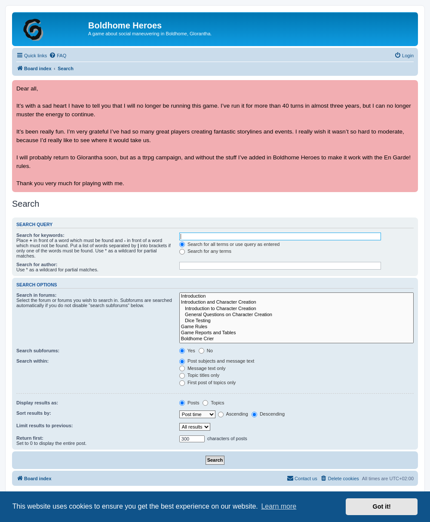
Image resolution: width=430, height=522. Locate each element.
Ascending (233, 413)
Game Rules (296, 327)
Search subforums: (37, 350)
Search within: (32, 361)
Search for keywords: (40, 235)
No (206, 350)
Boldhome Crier (296, 339)
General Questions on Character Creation (296, 315)
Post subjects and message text (216, 361)
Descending (268, 413)
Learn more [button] (278, 506)
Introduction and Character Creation (296, 302)
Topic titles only (199, 375)
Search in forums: (36, 295)
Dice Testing (296, 321)
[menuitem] (57, 55)
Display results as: (37, 402)
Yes (187, 350)
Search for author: (36, 264)
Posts (189, 402)
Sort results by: (33, 413)
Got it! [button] (382, 506)
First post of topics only (207, 382)
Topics (213, 402)
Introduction (296, 296)
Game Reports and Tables (296, 333)
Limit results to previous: (44, 425)
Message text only (202, 368)
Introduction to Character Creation (296, 309)
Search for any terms (205, 251)
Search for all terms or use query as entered (229, 244)
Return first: (29, 438)
